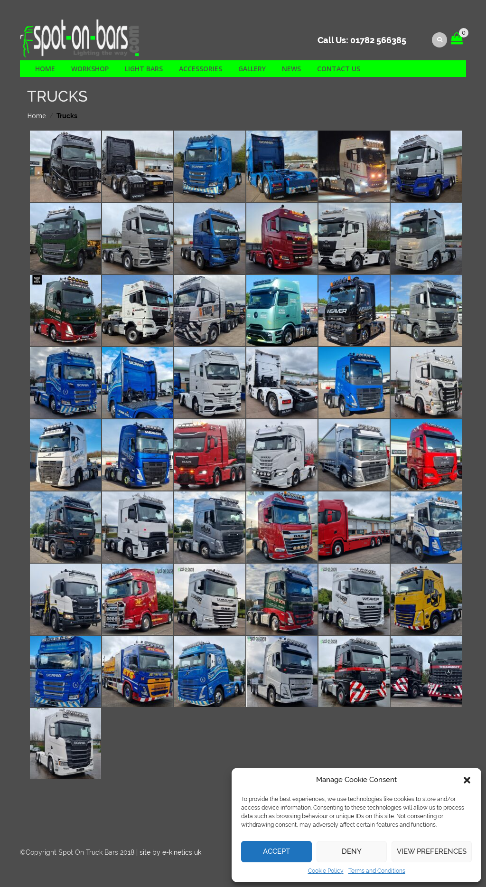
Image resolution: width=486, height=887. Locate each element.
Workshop (90, 68)
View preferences (432, 851)
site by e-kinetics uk (170, 852)
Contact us (338, 68)
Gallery (252, 68)
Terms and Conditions (376, 871)
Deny (352, 851)
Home (45, 68)
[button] (467, 780)
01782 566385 (378, 40)
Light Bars (144, 68)
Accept (276, 851)
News (291, 68)
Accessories (200, 68)
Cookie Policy (326, 871)
